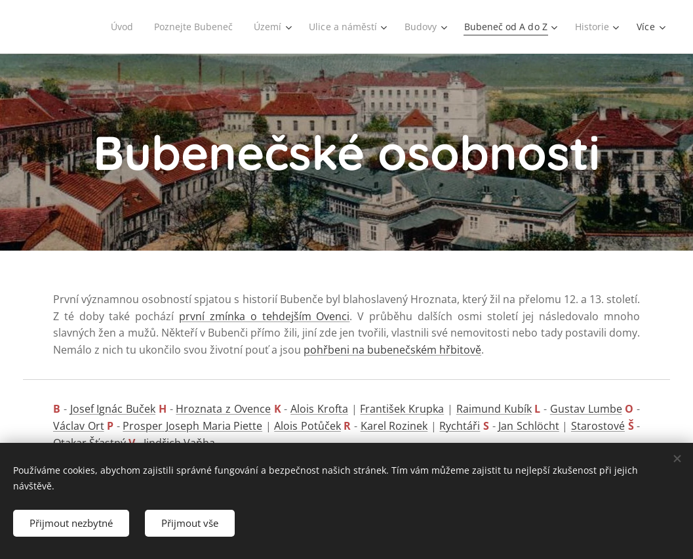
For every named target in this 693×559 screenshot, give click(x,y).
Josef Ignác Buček (113, 409)
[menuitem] (114, 26)
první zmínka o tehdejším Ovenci (264, 316)
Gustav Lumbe (586, 409)
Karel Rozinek (394, 426)
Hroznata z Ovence (223, 409)
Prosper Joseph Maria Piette (192, 426)
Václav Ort (78, 426)
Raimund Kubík (494, 409)
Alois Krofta (319, 409)
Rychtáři (459, 426)
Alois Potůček (307, 426)
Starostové (598, 426)
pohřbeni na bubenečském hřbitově (392, 349)
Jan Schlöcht (528, 426)
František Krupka (402, 409)
